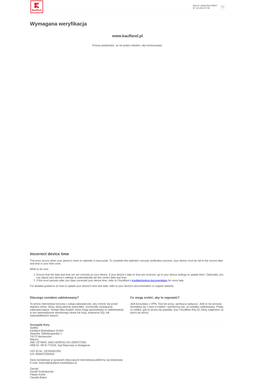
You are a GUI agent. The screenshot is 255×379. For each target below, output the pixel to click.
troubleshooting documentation (150, 280)
